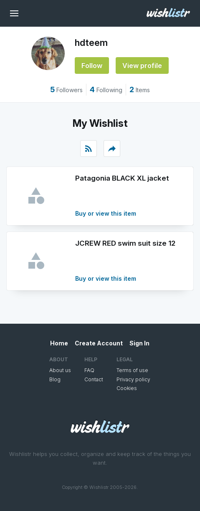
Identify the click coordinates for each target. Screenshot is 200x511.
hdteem (91, 42)
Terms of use (132, 370)
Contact (93, 379)
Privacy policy (133, 379)
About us (60, 370)
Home (59, 343)
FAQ (89, 370)
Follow (91, 65)
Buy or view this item (105, 213)
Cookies (126, 388)
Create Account (99, 343)
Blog (55, 379)
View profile (142, 65)
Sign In (139, 343)
